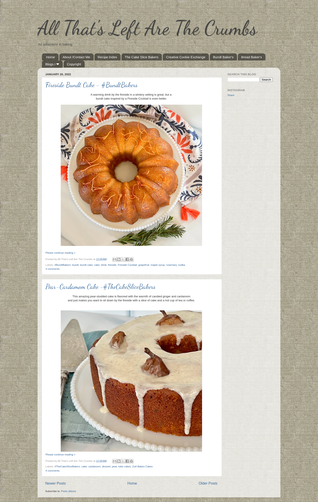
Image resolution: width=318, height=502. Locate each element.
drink (104, 264)
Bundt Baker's (223, 57)
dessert (106, 466)
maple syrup (158, 264)
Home (50, 57)
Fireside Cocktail (127, 264)
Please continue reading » (60, 252)
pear (114, 466)
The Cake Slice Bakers (142, 57)
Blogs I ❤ (52, 64)
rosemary (171, 264)
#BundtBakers (63, 264)
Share (230, 95)
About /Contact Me (76, 57)
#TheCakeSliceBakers (67, 466)
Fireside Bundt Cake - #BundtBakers (91, 85)
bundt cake (86, 264)
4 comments (52, 470)
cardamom (94, 466)
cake (97, 264)
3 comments (52, 268)
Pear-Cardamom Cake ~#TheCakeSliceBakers (100, 287)
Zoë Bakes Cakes (142, 466)
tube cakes (124, 466)
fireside (112, 264)
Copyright (74, 64)
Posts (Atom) (68, 491)
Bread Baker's (251, 57)
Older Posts (208, 483)
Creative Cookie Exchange (185, 57)
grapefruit (143, 264)
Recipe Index (107, 57)
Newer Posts (55, 483)
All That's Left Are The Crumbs (147, 28)
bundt (75, 264)
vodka (181, 264)
